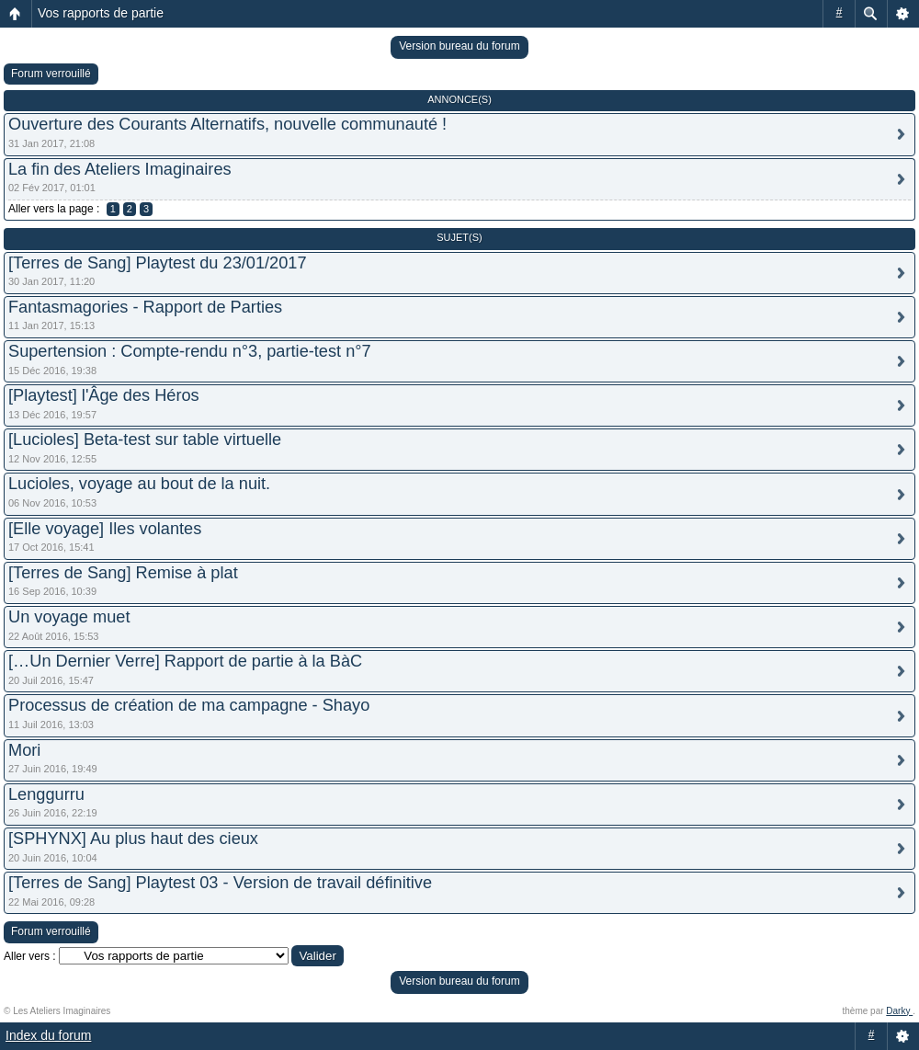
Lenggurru (46, 794)
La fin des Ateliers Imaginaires (120, 169)
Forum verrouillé (51, 73)
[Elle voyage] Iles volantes (104, 528)
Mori (24, 750)
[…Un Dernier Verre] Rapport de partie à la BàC (185, 661)
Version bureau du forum (459, 46)
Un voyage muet (69, 617)
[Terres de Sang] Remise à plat (123, 573)
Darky (899, 1011)
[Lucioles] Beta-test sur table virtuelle (144, 439)
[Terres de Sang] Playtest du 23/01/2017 (157, 263)
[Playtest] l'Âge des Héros (103, 395)
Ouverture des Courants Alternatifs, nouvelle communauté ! (227, 124)
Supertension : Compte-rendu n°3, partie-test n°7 (189, 351)
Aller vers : (30, 956)
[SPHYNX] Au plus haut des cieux (133, 838)
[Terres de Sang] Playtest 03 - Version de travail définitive (220, 882)
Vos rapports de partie (101, 13)
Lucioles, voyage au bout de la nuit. (139, 483)
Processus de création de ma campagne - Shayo (188, 705)
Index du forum (48, 1035)
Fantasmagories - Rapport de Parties (145, 307)
